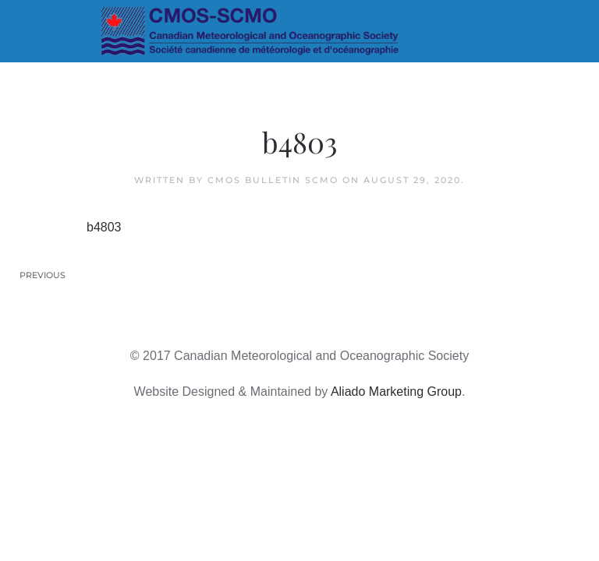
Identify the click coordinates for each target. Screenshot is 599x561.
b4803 (104, 227)
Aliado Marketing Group (396, 391)
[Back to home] (300, 31)
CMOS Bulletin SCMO (272, 180)
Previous (42, 275)
